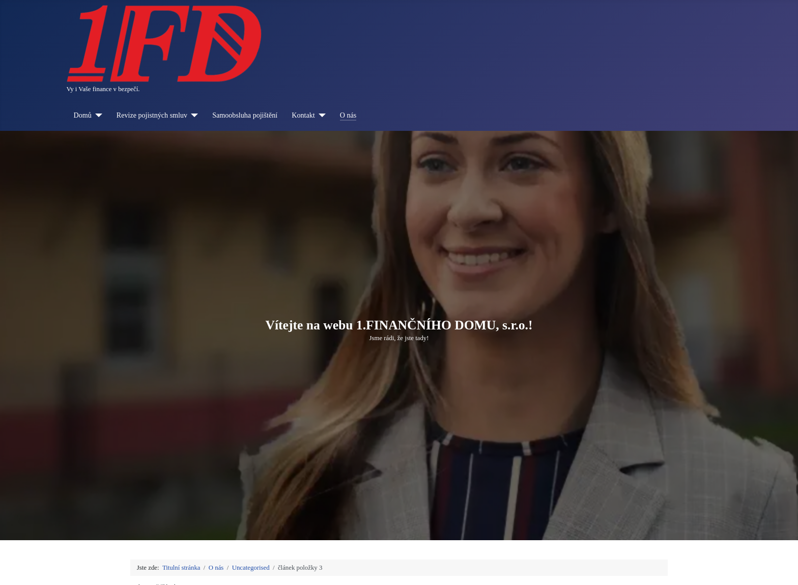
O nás (348, 115)
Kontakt (303, 115)
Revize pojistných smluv (152, 115)
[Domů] (97, 115)
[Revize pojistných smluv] (192, 115)
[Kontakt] (320, 115)
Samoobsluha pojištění (244, 115)
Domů (82, 115)
